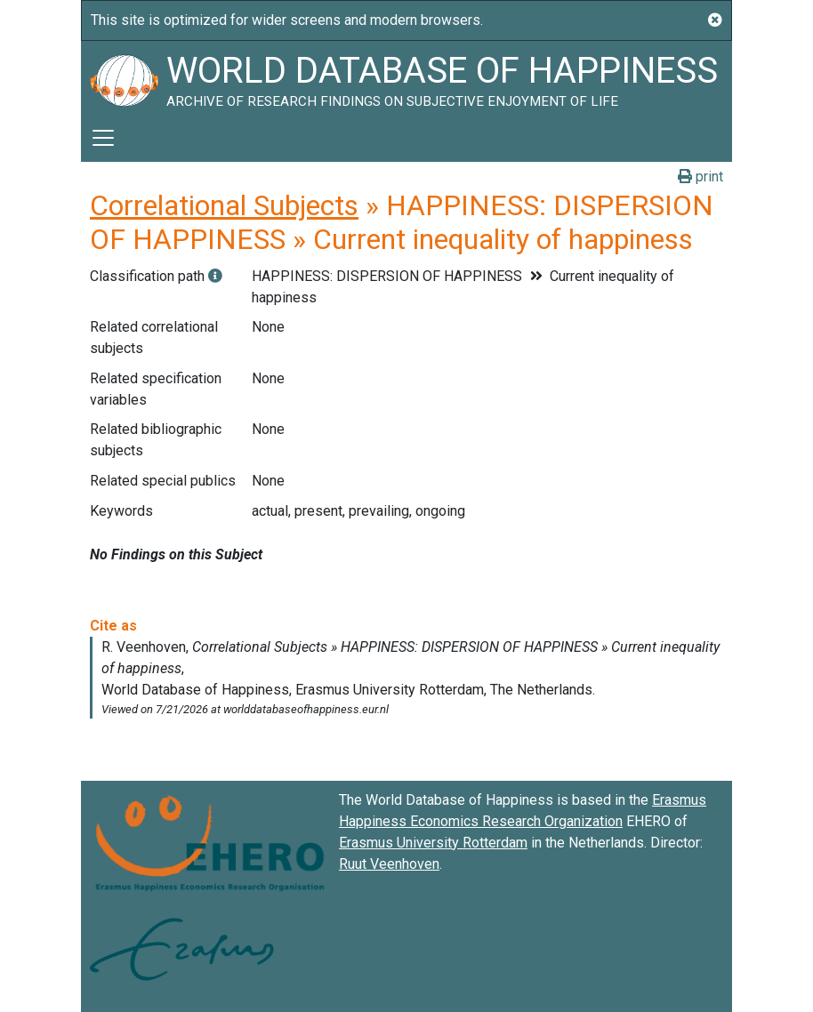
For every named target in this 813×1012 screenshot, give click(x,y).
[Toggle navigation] (103, 138)
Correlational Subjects (224, 205)
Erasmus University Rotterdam (433, 842)
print (700, 176)
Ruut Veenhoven (389, 863)
